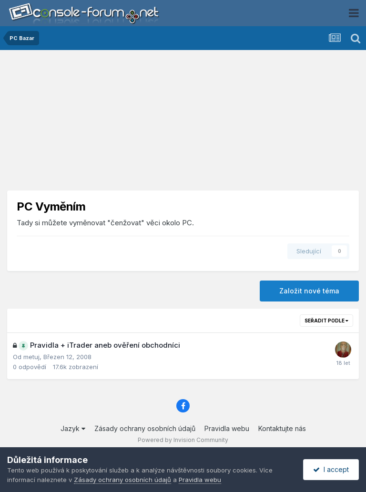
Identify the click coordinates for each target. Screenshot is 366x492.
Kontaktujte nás (282, 428)
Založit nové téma (309, 291)
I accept (331, 469)
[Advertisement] (183, 124)
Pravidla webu (226, 428)
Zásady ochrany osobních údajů (144, 428)
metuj (31, 357)
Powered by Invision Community (183, 439)
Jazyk (73, 428)
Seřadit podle (326, 320)
